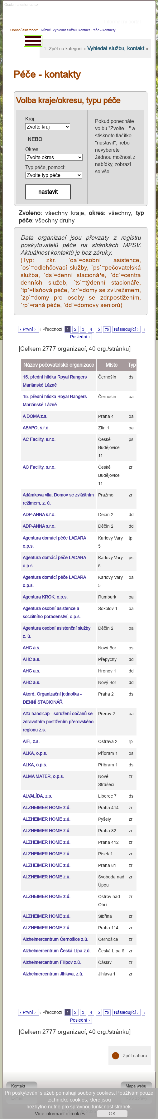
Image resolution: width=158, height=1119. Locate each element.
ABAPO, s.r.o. (36, 427)
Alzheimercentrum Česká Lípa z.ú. (57, 950)
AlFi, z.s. (31, 741)
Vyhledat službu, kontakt (71, 30)
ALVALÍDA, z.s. (37, 796)
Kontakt (18, 1085)
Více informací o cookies (60, 1113)
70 (107, 329)
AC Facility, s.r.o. (39, 439)
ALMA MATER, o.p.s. (43, 776)
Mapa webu (136, 1085)
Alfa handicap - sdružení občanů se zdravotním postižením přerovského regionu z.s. (58, 721)
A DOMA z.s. (35, 416)
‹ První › (28, 329)
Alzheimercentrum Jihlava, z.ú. (53, 973)
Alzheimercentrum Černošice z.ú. (55, 939)
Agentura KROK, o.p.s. (45, 596)
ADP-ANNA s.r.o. (39, 514)
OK (112, 1113)
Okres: (54, 153)
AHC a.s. (31, 647)
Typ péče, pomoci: (53, 171)
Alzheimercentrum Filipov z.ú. (52, 962)
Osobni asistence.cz (21, 4)
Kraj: (47, 123)
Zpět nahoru (129, 1055)
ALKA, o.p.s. (35, 753)
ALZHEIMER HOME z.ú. (46, 807)
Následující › (126, 329)
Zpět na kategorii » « (95, 48)
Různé (46, 30)
